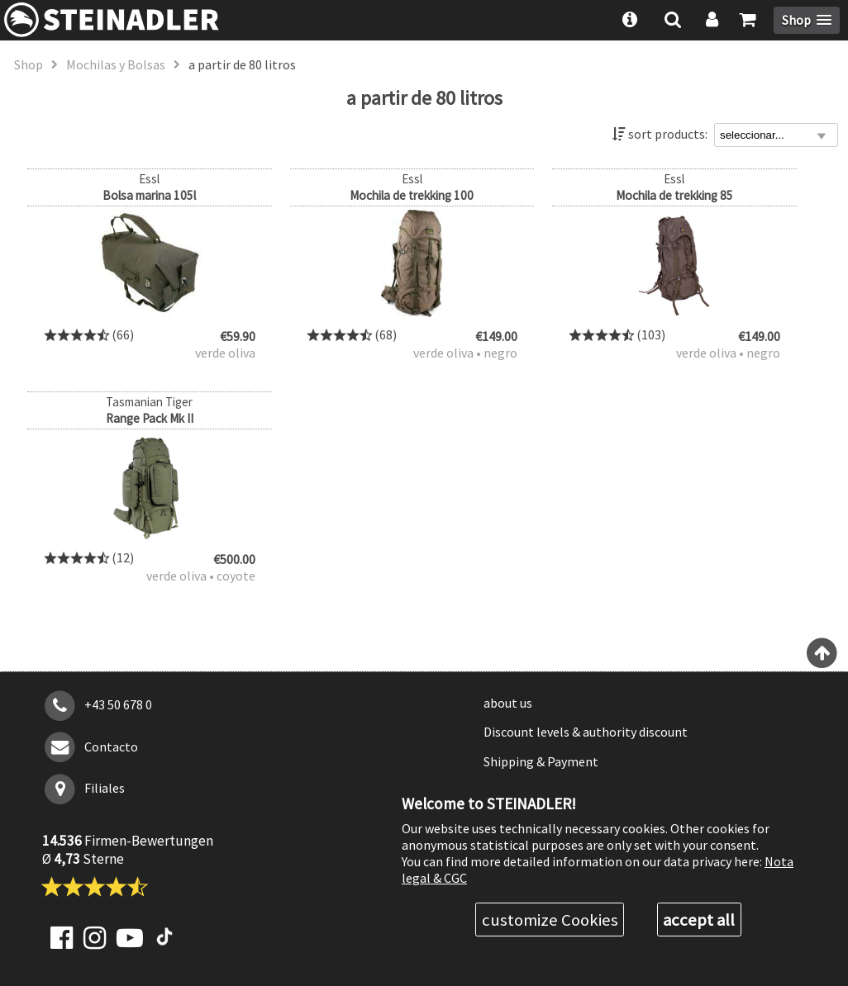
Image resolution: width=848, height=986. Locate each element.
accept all (699, 920)
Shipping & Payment (541, 761)
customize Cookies (550, 920)
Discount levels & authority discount (586, 731)
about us (508, 702)
